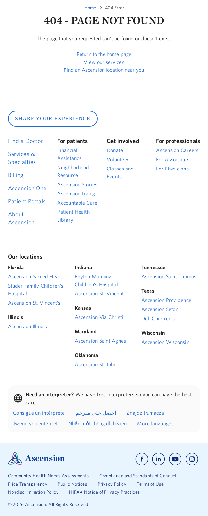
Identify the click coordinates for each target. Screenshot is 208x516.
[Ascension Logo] (36, 463)
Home (90, 7)
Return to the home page (104, 54)
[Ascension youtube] (175, 459)
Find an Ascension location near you (104, 70)
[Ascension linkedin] (158, 459)
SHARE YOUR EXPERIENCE (52, 118)
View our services (104, 62)
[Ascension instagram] (192, 459)
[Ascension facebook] (141, 459)
